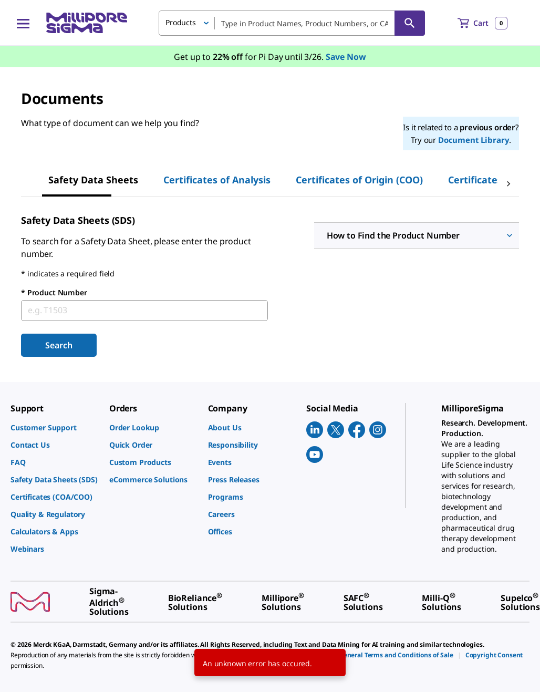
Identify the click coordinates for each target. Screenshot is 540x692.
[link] (55, 427)
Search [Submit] (58, 345)
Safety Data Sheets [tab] (93, 179)
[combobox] (292, 23)
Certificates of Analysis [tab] (217, 179)
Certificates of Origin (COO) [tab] (359, 179)
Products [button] (180, 22)
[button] (416, 235)
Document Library (473, 140)
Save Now (346, 57)
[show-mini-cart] (482, 23)
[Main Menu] (23, 23)
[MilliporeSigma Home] (86, 23)
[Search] (409, 23)
